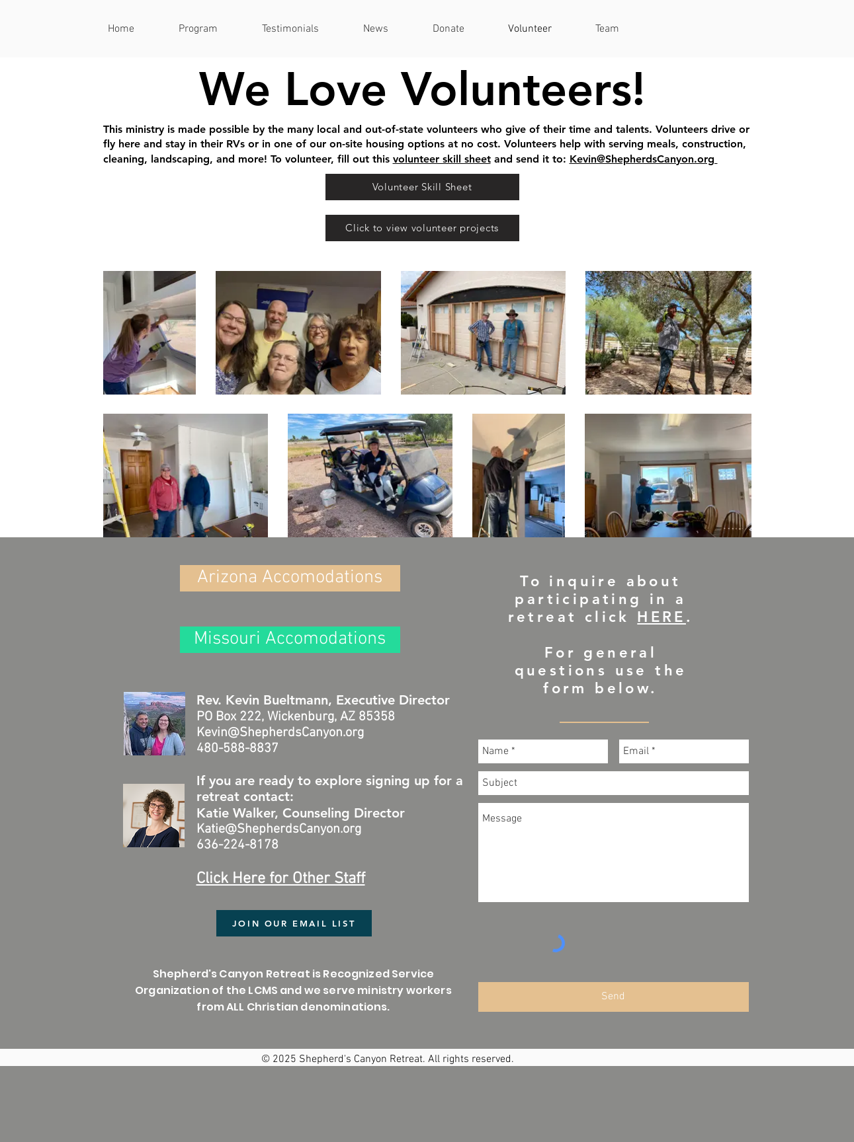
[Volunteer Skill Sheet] (422, 187)
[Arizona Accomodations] (290, 578)
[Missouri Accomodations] (290, 640)
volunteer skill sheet (442, 159)
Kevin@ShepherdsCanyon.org (644, 159)
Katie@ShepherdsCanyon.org (278, 829)
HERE (661, 617)
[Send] (613, 997)
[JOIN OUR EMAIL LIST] (294, 923)
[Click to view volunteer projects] (422, 228)
